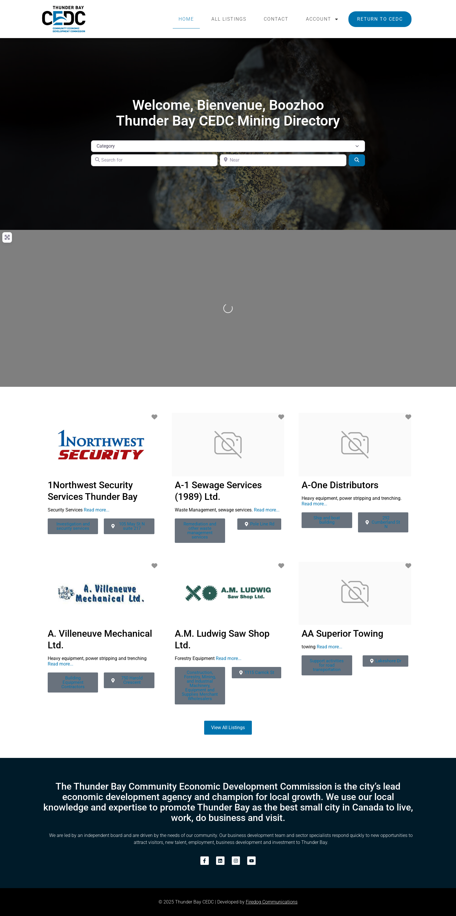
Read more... (96, 510)
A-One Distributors (340, 485)
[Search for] (154, 160)
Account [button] (322, 19)
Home (186, 19)
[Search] (357, 160)
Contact (276, 19)
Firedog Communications (272, 902)
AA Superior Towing (342, 633)
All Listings (228, 19)
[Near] (283, 160)
